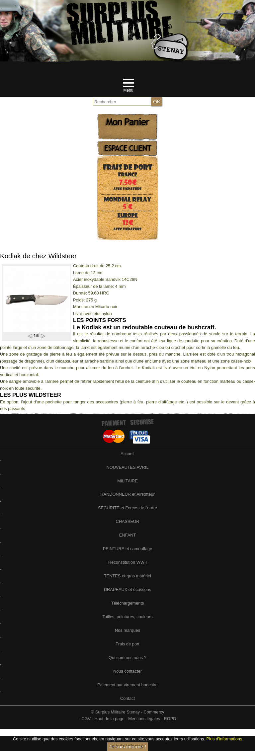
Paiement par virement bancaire (127, 684)
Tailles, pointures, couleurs (128, 616)
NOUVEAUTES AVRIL (127, 467)
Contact (127, 698)
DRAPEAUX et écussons (127, 589)
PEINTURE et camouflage (127, 548)
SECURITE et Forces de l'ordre (127, 507)
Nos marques (127, 630)
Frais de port (127, 643)
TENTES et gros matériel (127, 575)
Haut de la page (109, 718)
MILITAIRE (127, 480)
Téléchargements (127, 603)
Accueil (127, 453)
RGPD (170, 718)
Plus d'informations (224, 738)
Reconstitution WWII (127, 562)
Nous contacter (127, 671)
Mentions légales (144, 718)
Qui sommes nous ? (127, 657)
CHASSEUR (127, 521)
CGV (86, 718)
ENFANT (127, 535)
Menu (128, 90)
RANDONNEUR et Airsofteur (127, 494)
